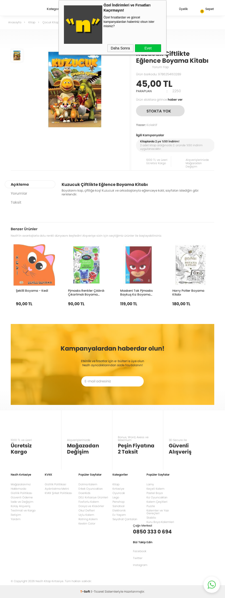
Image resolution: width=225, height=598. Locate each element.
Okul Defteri (86, 510)
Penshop (118, 502)
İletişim (16, 515)
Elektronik (119, 510)
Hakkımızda (18, 489)
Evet (148, 48)
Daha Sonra (120, 48)
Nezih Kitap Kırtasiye (25, 9)
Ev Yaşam (119, 515)
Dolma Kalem (87, 484)
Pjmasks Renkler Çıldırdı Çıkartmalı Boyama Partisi (86, 292)
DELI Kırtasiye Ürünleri (93, 497)
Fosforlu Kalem (88, 502)
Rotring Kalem (88, 519)
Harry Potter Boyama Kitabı (188, 292)
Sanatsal (118, 506)
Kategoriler (55, 9)
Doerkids (84, 493)
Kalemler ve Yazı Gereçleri (158, 511)
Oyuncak (118, 493)
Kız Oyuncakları (157, 497)
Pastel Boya (155, 493)
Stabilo (151, 518)
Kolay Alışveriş (20, 506)
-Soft (85, 591)
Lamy (150, 484)
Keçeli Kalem (155, 489)
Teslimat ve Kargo (23, 510)
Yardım (15, 519)
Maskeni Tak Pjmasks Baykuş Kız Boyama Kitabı (136, 292)
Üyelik (179, 9)
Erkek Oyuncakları (90, 489)
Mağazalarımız (21, 484)
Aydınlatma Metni (57, 489)
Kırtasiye (118, 489)
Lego (115, 497)
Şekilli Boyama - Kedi (32, 290)
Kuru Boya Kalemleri (160, 522)
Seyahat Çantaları (124, 519)
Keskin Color (86, 523)
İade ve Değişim (22, 502)
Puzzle (151, 506)
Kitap (115, 484)
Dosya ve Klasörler (91, 506)
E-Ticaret (97, 591)
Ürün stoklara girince (159, 99)
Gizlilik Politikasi (55, 484)
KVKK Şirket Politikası (58, 493)
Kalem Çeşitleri (157, 502)
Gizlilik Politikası (21, 493)
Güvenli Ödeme (22, 497)
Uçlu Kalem (86, 515)
